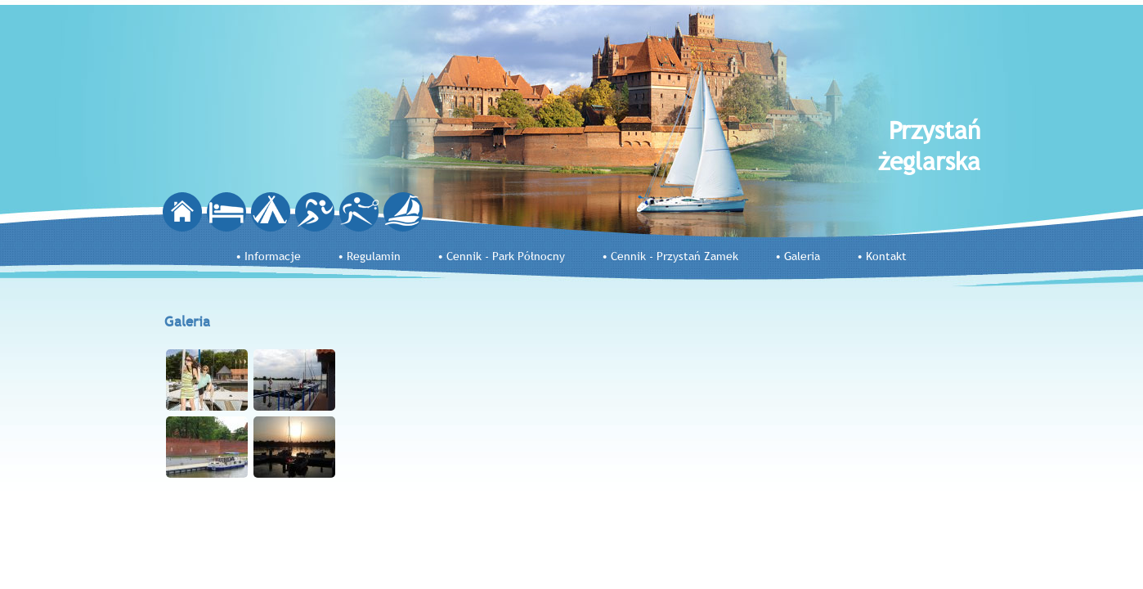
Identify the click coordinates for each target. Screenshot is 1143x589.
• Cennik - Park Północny (501, 256)
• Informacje (268, 256)
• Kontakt (882, 256)
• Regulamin (369, 256)
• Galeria (797, 256)
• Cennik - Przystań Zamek (670, 256)
